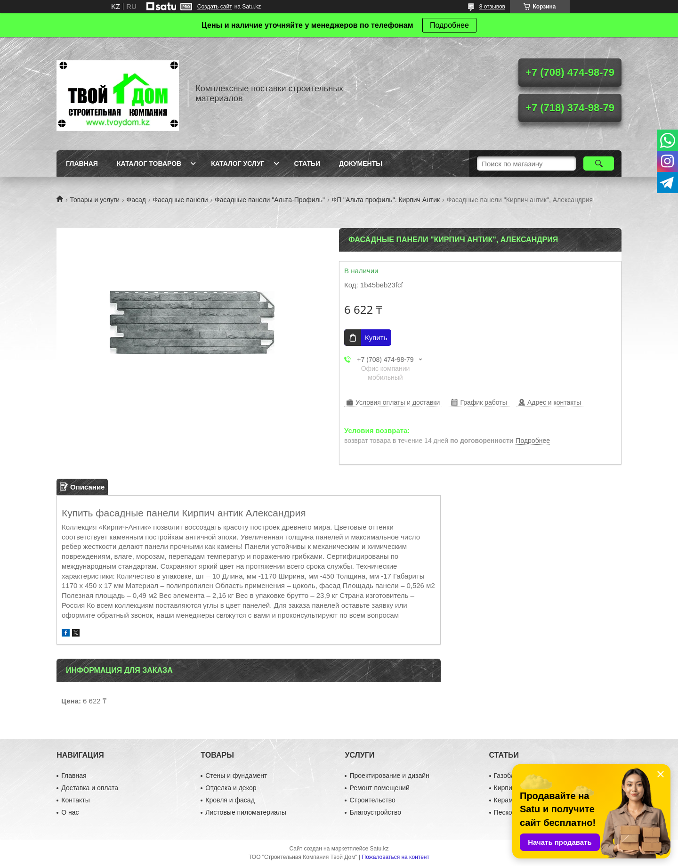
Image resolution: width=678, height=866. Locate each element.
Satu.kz (379, 848)
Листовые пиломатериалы (245, 812)
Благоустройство (375, 812)
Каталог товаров (149, 163)
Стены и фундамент (236, 775)
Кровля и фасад (229, 800)
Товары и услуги (95, 200)
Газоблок (507, 775)
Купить (376, 338)
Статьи (307, 163)
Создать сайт (214, 6)
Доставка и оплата (89, 788)
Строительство (372, 800)
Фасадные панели (180, 200)
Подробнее (449, 25)
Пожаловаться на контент (395, 857)
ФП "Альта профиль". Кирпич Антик (386, 200)
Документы (360, 163)
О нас (70, 812)
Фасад (136, 200)
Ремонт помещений (379, 788)
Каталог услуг (237, 163)
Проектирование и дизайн (389, 775)
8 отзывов (492, 6)
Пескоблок (510, 812)
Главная (82, 163)
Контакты (75, 800)
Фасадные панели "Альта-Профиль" (270, 200)
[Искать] (598, 163)
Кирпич (505, 788)
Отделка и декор (230, 788)
